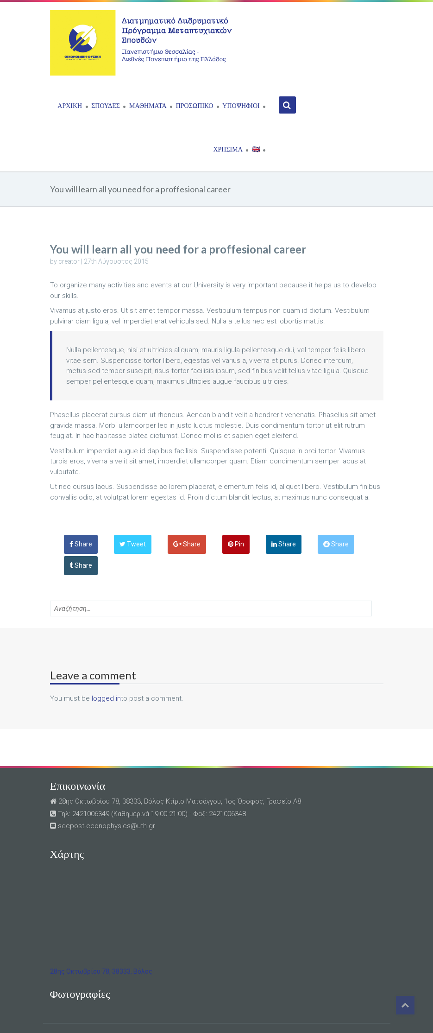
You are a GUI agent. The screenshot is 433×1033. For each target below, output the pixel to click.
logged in (106, 698)
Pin (236, 544)
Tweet (132, 544)
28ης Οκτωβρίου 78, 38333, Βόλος (101, 971)
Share (80, 544)
